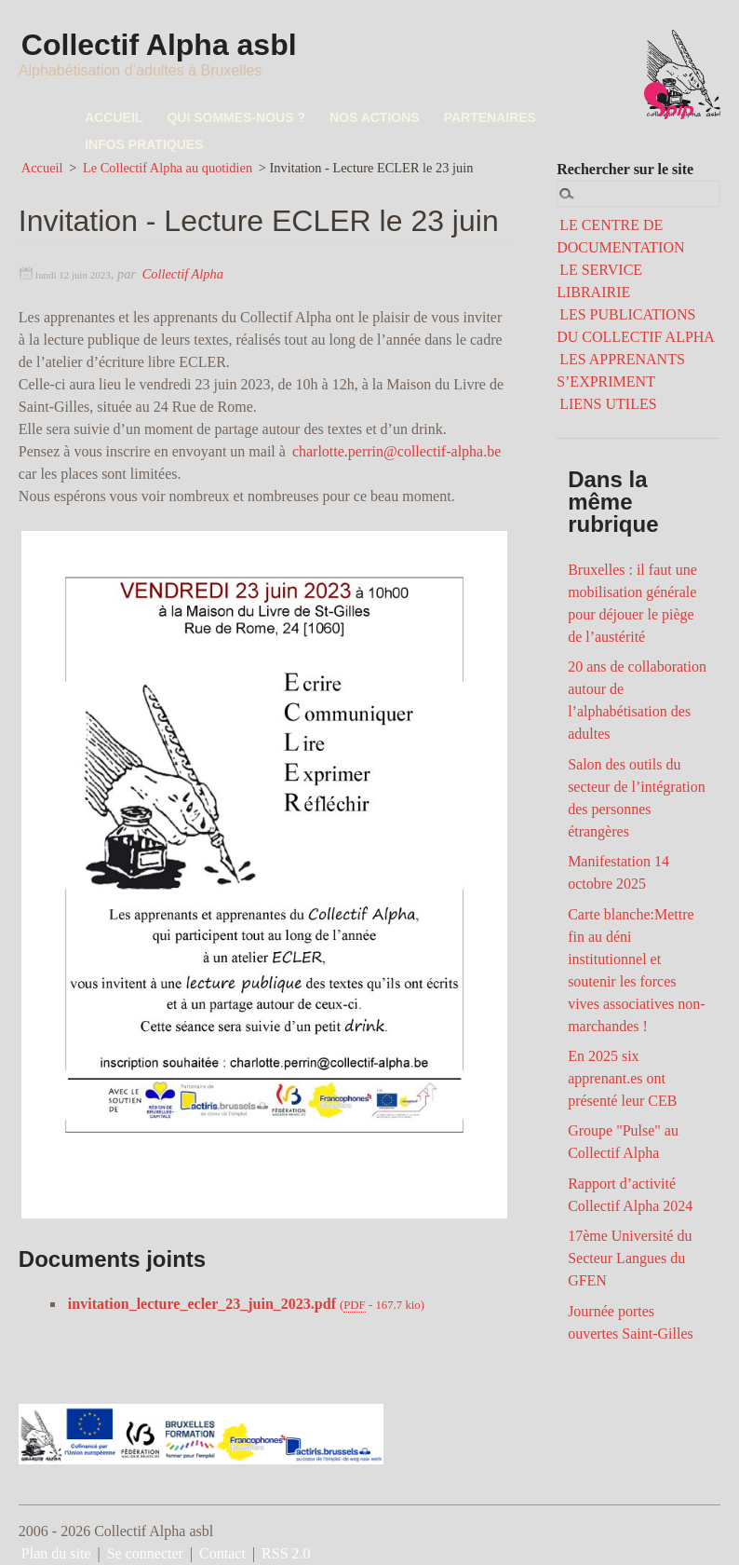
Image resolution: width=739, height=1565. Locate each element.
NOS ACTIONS (374, 117)
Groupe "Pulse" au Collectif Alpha (623, 1142)
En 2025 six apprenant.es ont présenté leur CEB (622, 1078)
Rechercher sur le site (625, 169)
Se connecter (145, 1553)
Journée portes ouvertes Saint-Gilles (630, 1322)
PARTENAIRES (490, 117)
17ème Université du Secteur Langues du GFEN (630, 1258)
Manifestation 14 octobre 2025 (618, 872)
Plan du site (56, 1553)
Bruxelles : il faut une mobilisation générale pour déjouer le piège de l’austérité (632, 603)
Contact (222, 1553)
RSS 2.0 (286, 1553)
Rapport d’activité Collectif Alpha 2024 (630, 1195)
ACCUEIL (113, 117)
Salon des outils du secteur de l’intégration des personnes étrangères (636, 797)
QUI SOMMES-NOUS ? (236, 117)
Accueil (42, 167)
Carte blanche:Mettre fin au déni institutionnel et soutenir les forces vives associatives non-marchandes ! (636, 970)
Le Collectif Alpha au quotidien (167, 167)
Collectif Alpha (182, 273)
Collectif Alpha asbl (160, 45)
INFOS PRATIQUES (144, 144)
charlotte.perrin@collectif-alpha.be (396, 451)
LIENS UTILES (607, 404)
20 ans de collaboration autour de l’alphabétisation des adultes (637, 700)
